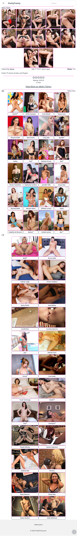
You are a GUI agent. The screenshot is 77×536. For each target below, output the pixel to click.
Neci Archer (31, 138)
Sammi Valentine (52, 447)
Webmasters (38, 525)
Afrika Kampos (31, 114)
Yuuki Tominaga (25, 400)
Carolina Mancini (52, 329)
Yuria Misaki (46, 114)
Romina (52, 471)
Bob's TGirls (6, 8)
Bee (62, 232)
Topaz (62, 208)
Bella (25, 258)
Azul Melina (52, 305)
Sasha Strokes (25, 518)
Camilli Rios (25, 329)
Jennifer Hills (46, 185)
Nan (61, 161)
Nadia (52, 400)
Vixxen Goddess (52, 282)
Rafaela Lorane (46, 208)
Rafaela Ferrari (46, 161)
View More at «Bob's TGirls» (38, 86)
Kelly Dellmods (52, 518)
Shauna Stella (15, 138)
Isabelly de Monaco (15, 232)
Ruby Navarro (25, 494)
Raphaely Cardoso (31, 185)
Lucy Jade (46, 138)
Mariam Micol (30, 208)
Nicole (15, 114)
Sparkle (61, 137)
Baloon (30, 232)
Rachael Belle (15, 208)
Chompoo (52, 423)
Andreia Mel (25, 471)
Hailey (15, 161)
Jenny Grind (25, 305)
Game (12, 69)
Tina (25, 423)
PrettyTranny (14, 3)
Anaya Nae (61, 185)
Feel (30, 161)
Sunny (25, 376)
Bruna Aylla (52, 258)
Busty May (52, 494)
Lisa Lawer (52, 376)
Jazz (25, 353)
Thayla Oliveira (25, 447)
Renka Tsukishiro (15, 185)
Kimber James (46, 232)
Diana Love (61, 114)
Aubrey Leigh (24, 282)
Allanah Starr (52, 353)
